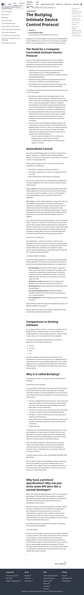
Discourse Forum (12, 576)
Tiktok (46, 589)
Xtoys (64, 576)
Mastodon (29, 581)
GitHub (76, 4)
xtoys (50, 331)
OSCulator (32, 348)
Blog (10, 4)
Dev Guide (15, 4)
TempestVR (66, 581)
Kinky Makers (67, 578)
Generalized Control (77, 16)
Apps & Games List (47, 4)
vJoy (30, 353)
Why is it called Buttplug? (75, 23)
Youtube (46, 586)
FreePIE (31, 346)
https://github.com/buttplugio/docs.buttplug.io (43, 35)
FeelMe (57, 331)
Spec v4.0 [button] (37, 3)
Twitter (28, 578)
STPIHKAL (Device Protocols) (30, 4)
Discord (9, 578)
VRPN (30, 351)
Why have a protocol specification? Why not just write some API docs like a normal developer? (77, 31)
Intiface (59, 4)
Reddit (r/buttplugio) (13, 581)
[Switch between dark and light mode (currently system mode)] (81, 4)
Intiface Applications (50, 576)
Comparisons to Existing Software (76, 19)
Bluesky (28, 576)
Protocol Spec (22, 4)
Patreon (68, 4)
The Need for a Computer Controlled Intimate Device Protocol (77, 11)
